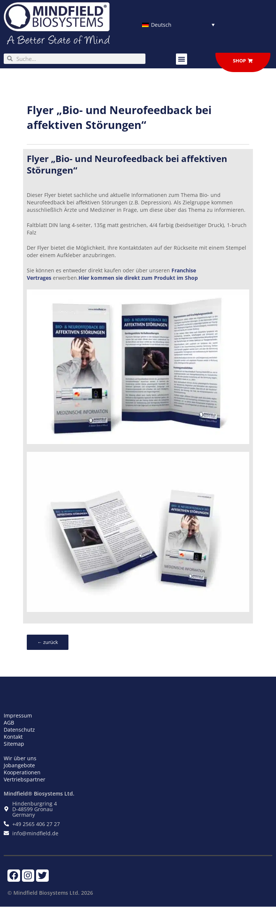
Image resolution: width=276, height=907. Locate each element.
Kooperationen (22, 772)
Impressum (18, 715)
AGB (9, 722)
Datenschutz (19, 729)
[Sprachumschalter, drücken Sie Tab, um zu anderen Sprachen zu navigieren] (178, 25)
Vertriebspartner (24, 779)
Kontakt (13, 736)
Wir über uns (20, 758)
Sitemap (14, 743)
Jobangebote (19, 765)
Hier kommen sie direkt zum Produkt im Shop (138, 277)
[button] (181, 59)
